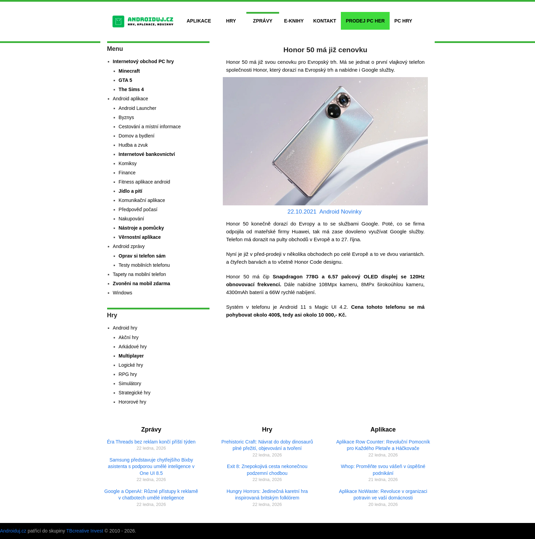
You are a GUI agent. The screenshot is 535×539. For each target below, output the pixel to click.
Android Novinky (340, 211)
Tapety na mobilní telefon (139, 274)
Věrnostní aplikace (140, 237)
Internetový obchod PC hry (143, 61)
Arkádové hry (133, 346)
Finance (127, 172)
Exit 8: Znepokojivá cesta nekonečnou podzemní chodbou (267, 470)
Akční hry (129, 337)
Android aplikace (130, 98)
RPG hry (128, 374)
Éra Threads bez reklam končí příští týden (151, 442)
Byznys (126, 117)
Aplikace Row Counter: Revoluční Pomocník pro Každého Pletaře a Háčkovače (383, 445)
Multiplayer (131, 356)
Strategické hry (134, 392)
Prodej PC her (365, 21)
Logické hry (131, 365)
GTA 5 (125, 80)
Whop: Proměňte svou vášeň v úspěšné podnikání (383, 470)
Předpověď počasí (138, 209)
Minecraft (129, 71)
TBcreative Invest (84, 531)
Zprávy (263, 21)
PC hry (403, 21)
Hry (231, 21)
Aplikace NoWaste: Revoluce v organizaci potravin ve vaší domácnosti (383, 495)
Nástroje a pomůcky (141, 228)
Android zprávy (129, 246)
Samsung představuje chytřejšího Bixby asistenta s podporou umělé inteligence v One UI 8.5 (151, 466)
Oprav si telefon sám (142, 256)
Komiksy (128, 163)
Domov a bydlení (137, 136)
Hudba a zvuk (133, 145)
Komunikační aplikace (142, 200)
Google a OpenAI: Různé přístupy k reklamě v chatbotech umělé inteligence (151, 495)
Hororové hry (132, 402)
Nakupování (131, 218)
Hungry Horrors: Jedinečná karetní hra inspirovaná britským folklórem (267, 495)
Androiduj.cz (13, 531)
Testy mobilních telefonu (144, 265)
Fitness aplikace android (144, 182)
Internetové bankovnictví (147, 154)
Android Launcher (138, 108)
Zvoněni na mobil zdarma (141, 283)
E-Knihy (294, 21)
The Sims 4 (131, 89)
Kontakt (324, 21)
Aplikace (199, 21)
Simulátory (130, 383)
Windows (122, 292)
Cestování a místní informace (150, 126)
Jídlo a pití (130, 191)
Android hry (125, 328)
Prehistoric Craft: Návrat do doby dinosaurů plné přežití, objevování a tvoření (267, 445)
